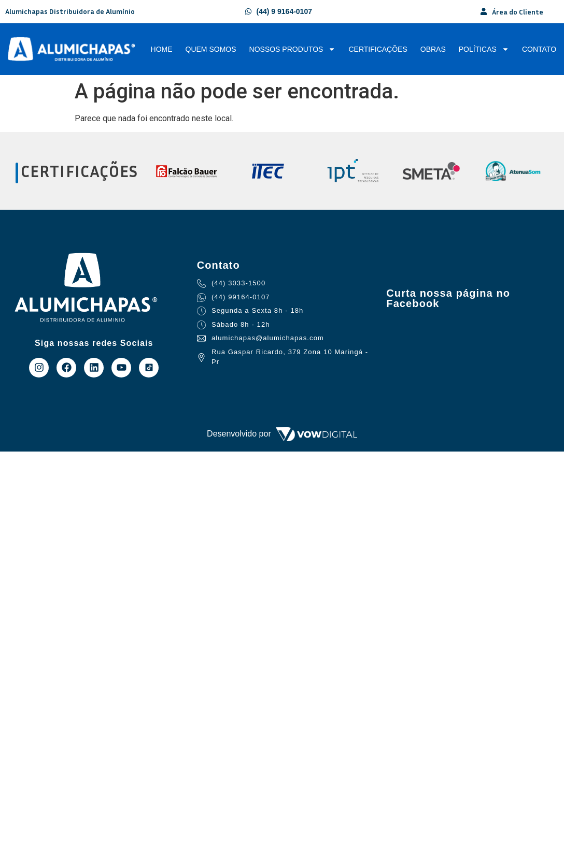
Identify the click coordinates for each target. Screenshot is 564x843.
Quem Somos (211, 49)
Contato (539, 49)
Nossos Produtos (292, 49)
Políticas (484, 49)
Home (162, 49)
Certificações (377, 49)
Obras (433, 49)
